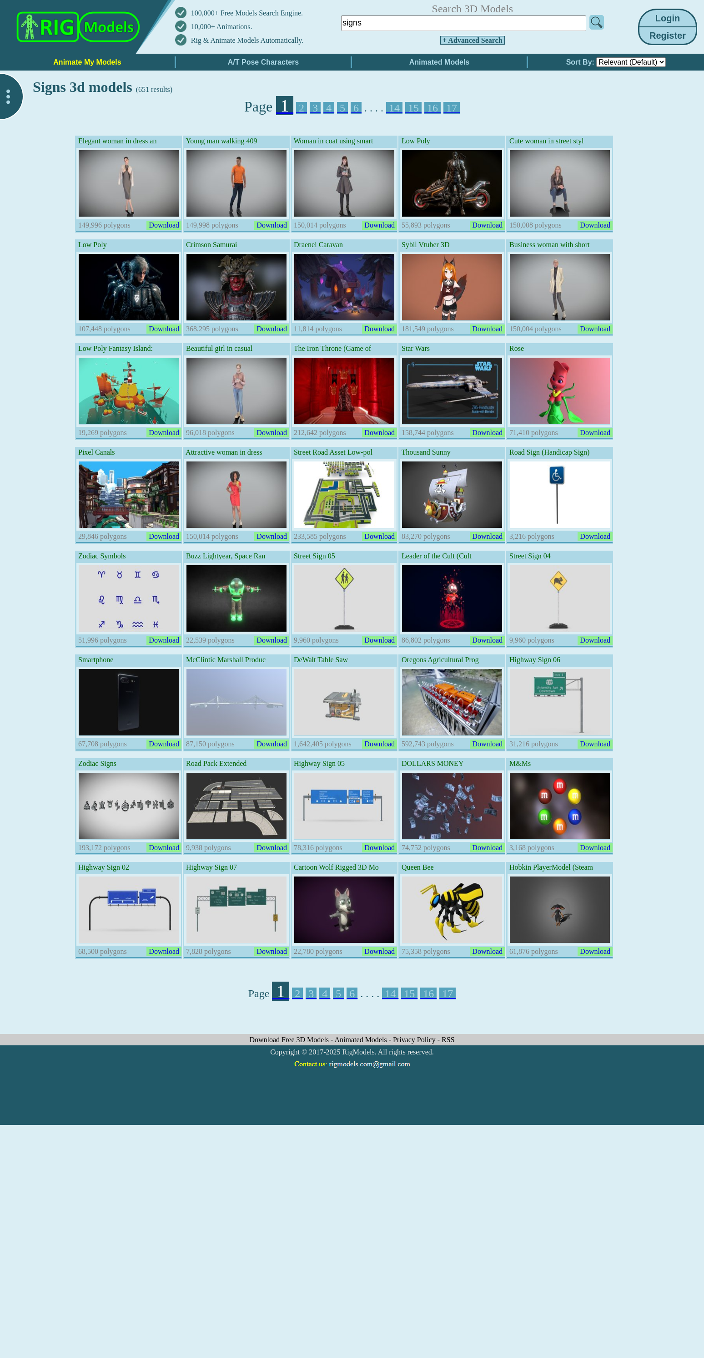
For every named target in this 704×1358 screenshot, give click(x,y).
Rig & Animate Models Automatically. (247, 40)
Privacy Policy (415, 1040)
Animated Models (362, 1040)
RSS (448, 1040)
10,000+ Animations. (221, 26)
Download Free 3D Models (290, 1040)
